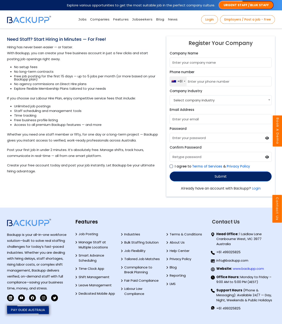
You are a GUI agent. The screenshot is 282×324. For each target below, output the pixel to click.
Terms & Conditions (186, 234)
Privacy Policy (238, 166)
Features (121, 19)
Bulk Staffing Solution (141, 242)
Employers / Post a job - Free (247, 19)
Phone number (182, 72)
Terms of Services (207, 166)
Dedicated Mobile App (97, 293)
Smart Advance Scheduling (91, 258)
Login (209, 19)
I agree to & (212, 166)
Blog (160, 19)
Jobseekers (142, 19)
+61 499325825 (228, 252)
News (173, 19)
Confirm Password (186, 147)
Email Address (182, 109)
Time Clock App (91, 268)
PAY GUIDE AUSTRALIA (28, 310)
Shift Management (94, 277)
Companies (99, 19)
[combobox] (178, 81)
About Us (177, 242)
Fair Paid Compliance (141, 280)
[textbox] (193, 100)
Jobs (82, 19)
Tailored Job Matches (142, 259)
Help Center (179, 250)
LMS (173, 283)
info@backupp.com (232, 260)
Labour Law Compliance (134, 291)
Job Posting (88, 234)
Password (178, 128)
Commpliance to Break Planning (138, 270)
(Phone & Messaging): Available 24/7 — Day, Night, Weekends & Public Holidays (244, 295)
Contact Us (277, 208)
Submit (221, 176)
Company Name (184, 53)
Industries (132, 234)
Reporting (178, 275)
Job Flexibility (134, 250)
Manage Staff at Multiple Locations (93, 245)
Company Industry (186, 91)
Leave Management (95, 285)
